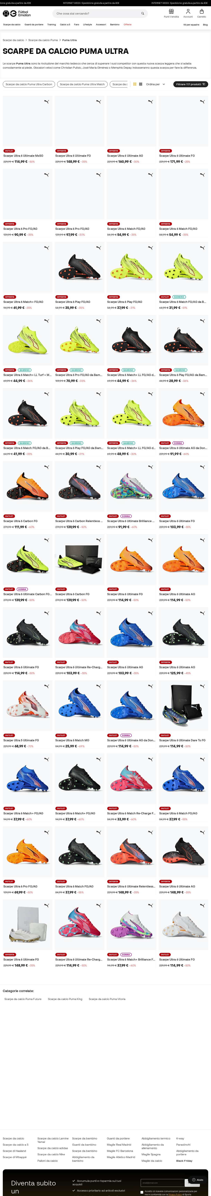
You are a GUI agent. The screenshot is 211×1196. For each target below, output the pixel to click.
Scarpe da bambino (84, 1138)
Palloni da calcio (47, 1160)
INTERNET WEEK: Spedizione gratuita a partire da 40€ (107, 3)
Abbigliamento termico (156, 1138)
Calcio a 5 (65, 24)
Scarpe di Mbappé (15, 1157)
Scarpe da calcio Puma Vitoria (107, 999)
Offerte (127, 24)
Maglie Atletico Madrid (121, 1157)
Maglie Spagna (151, 1154)
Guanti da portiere (34, 24)
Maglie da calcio (152, 1160)
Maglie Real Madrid (119, 1144)
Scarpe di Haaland (14, 1150)
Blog (205, 24)
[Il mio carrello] (201, 13)
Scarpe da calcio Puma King (65, 999)
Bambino (115, 24)
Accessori (101, 24)
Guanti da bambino (84, 1144)
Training (51, 24)
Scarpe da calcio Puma (43, 40)
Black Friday (184, 1160)
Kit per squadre (191, 24)
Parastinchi (183, 1144)
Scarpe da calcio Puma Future (23, 999)
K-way (180, 1138)
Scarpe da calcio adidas (52, 1148)
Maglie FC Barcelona (120, 1150)
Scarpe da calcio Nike (51, 1154)
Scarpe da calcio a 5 (15, 1144)
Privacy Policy (175, 1194)
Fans (76, 24)
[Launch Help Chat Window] (198, 1180)
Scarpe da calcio (11, 24)
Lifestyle (87, 24)
